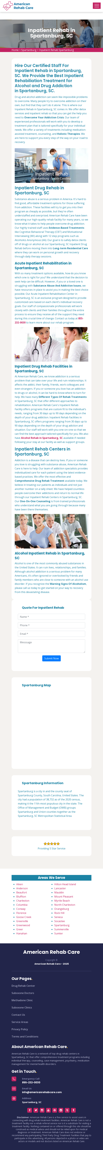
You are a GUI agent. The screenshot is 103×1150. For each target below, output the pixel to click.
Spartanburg (28, 50)
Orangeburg (61, 909)
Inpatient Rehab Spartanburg (56, 50)
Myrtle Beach (62, 900)
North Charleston (64, 904)
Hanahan (21, 933)
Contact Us (18, 1014)
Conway (21, 909)
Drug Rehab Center (23, 985)
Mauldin (59, 892)
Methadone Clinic (22, 1000)
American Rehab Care (51, 952)
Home (15, 50)
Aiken (19, 884)
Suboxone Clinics (22, 1007)
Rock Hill (59, 913)
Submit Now (51, 658)
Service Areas (20, 1022)
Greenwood (23, 925)
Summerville (61, 929)
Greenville (22, 921)
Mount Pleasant (63, 896)
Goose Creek (23, 917)
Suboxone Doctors (23, 993)
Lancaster (60, 888)
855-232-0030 (31, 1082)
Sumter (58, 933)
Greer (19, 929)
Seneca (58, 917)
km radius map (51, 726)
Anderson (22, 888)
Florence (21, 913)
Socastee (59, 921)
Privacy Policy (20, 1029)
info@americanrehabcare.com (42, 1092)
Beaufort (21, 892)
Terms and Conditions (25, 1036)
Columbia (21, 904)
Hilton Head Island (65, 884)
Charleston (22, 900)
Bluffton (21, 896)
